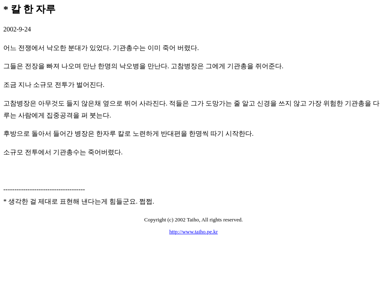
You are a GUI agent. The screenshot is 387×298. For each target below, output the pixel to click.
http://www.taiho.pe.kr (193, 231)
